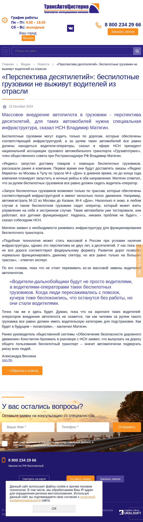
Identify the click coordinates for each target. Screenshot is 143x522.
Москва (28, 38)
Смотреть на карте (34, 479)
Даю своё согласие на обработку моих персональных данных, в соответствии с (53, 444)
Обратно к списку (22, 371)
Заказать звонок (122, 31)
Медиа (25, 64)
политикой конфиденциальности (53, 445)
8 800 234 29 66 (123, 25)
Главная (8, 64)
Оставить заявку (80, 479)
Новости (43, 64)
